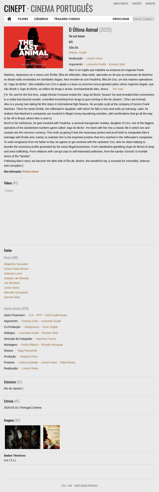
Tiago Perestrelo (27, 350)
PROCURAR (121, 19)
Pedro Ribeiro (29, 344)
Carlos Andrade (28, 362)
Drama (73, 52)
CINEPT (48, 8)
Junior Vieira (11, 287)
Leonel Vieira (94, 58)
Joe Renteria (11, 283)
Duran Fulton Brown (16, 268)
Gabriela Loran (13, 273)
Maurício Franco (46, 338)
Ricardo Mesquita (52, 344)
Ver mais (118, 89)
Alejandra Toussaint (16, 264)
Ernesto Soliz (117, 64)
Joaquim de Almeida (16, 278)
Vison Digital (50, 327)
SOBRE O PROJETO (121, 3)
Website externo (30, 171)
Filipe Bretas (67, 362)
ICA (31, 315)
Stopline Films (29, 356)
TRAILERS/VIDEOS (67, 19)
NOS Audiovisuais (56, 315)
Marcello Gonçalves (16, 292)
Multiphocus (32, 327)
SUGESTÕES (136, 3)
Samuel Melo (12, 297)
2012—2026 (66, 485)
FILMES (23, 19)
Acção (83, 52)
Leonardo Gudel (96, 64)
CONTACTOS (150, 3)
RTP (39, 315)
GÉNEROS (41, 19)
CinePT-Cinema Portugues (86, 485)
